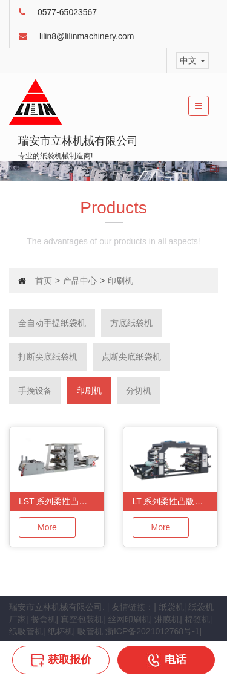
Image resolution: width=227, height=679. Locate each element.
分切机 (138, 390)
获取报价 (60, 660)
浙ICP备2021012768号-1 (152, 631)
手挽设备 (35, 390)
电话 (166, 660)
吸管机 (90, 631)
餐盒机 (43, 619)
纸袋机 (171, 607)
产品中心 (80, 280)
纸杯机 (60, 631)
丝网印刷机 (129, 619)
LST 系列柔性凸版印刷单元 (61, 501)
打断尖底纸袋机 (47, 357)
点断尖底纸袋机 (131, 357)
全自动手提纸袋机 (52, 323)
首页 (43, 280)
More (47, 527)
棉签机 (197, 619)
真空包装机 (82, 619)
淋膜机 (167, 619)
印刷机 (89, 390)
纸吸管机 (26, 631)
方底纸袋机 (131, 323)
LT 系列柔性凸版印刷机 (175, 501)
